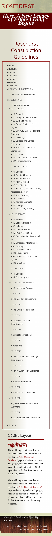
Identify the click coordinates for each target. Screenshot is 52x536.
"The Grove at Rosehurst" (30, 487)
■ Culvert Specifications (21, 335)
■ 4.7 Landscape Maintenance (24, 243)
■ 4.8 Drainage (17, 246)
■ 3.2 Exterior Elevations (21, 175)
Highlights (16, 526)
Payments (43, 529)
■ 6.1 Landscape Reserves (22, 288)
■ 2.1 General (17, 114)
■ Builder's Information (21, 381)
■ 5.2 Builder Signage (20, 277)
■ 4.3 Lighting (17, 226)
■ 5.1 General (17, 273)
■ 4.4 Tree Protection (20, 229)
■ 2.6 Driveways (18, 137)
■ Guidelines (12, 82)
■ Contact (11, 79)
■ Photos (11, 72)
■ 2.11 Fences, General (21, 161)
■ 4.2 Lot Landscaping (21, 222)
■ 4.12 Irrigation (18, 263)
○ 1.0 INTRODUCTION (19, 105)
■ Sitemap (11, 425)
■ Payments (12, 85)
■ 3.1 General (17, 171)
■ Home (10, 65)
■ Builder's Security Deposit (23, 392)
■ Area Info (12, 75)
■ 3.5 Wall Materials (19, 185)
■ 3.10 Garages (17, 205)
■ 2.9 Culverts (17, 154)
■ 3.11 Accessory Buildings (23, 208)
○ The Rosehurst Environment (22, 94)
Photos (25, 526)
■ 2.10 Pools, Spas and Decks (24, 157)
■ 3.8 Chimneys (17, 198)
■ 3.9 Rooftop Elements (21, 202)
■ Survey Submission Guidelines (25, 370)
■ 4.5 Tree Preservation (21, 232)
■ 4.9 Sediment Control (21, 249)
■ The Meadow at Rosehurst (23, 299)
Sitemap (34, 529)
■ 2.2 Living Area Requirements (25, 117)
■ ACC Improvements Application (25, 417)
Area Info (34, 526)
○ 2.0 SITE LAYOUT (17, 108)
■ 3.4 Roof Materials (20, 181)
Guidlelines (24, 529)
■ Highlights (12, 69)
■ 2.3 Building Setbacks (21, 120)
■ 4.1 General (17, 219)
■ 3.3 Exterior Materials (21, 178)
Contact (43, 526)
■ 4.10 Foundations (19, 253)
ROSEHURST (18, 6)
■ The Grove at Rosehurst (22, 309)
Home (7, 526)
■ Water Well (16, 345)
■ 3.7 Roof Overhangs (20, 195)
